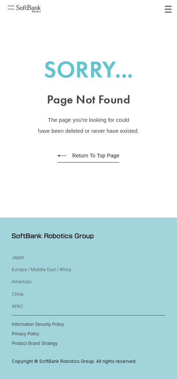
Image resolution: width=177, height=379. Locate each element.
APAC (18, 306)
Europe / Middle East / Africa (41, 269)
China (18, 294)
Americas (22, 281)
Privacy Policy (25, 333)
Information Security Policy (38, 324)
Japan (18, 257)
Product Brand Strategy (35, 343)
